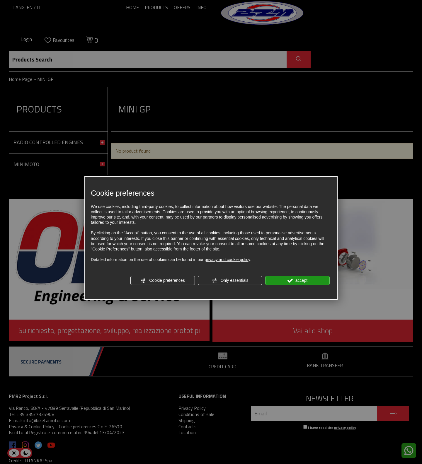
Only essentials (230, 280)
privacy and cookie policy (227, 259)
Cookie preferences (162, 280)
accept (297, 280)
